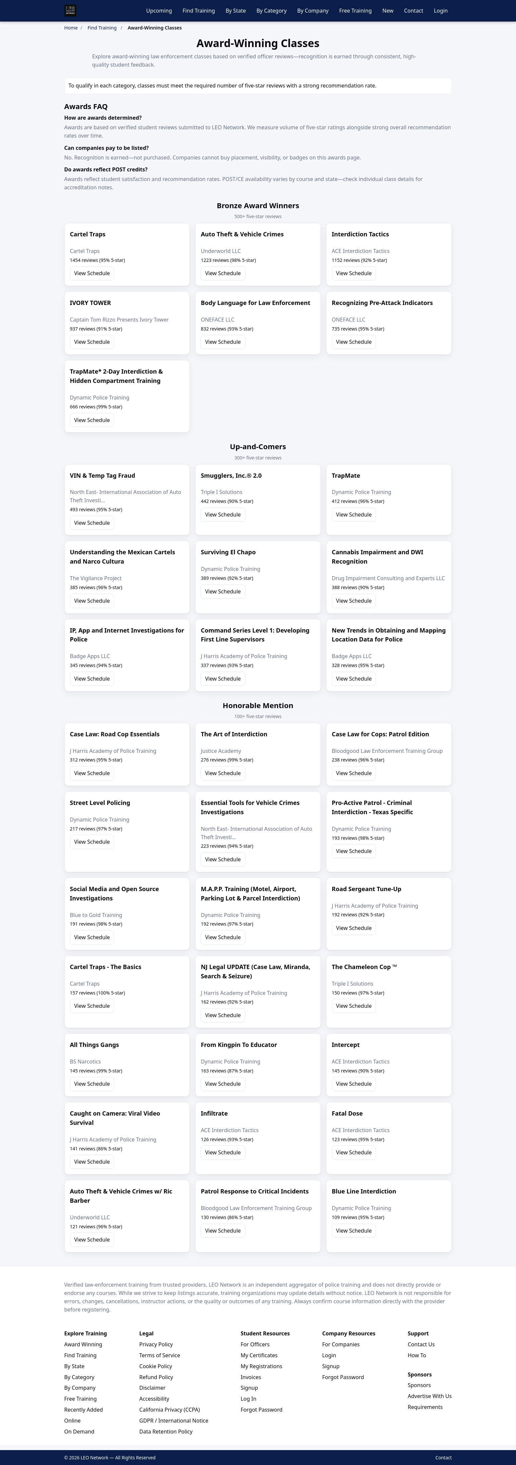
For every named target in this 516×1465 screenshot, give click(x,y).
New (387, 10)
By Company (313, 10)
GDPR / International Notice (173, 1420)
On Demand (79, 1431)
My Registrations (261, 1366)
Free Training (355, 10)
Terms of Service (159, 1355)
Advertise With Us (430, 1396)
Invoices (251, 1377)
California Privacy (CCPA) (169, 1409)
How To (417, 1355)
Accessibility (154, 1398)
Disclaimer (152, 1387)
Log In (248, 1398)
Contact (413, 10)
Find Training (199, 10)
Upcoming (159, 10)
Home (71, 28)
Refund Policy (156, 1377)
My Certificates (259, 1355)
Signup (249, 1387)
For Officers (255, 1344)
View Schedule (92, 273)
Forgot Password (261, 1409)
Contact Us (421, 1344)
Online (72, 1420)
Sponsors (419, 1385)
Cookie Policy (155, 1366)
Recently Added (83, 1409)
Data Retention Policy (165, 1431)
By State (236, 10)
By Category (272, 10)
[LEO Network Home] (70, 11)
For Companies (341, 1344)
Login (441, 10)
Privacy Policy (156, 1344)
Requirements (425, 1407)
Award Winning (83, 1344)
